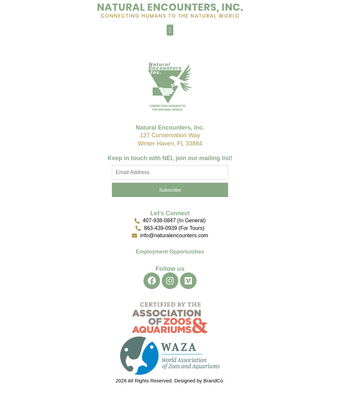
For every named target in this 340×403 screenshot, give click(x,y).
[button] (170, 30)
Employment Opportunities (170, 251)
